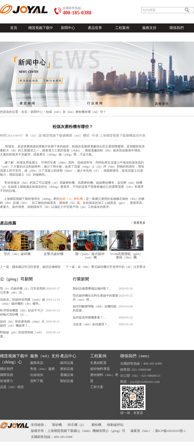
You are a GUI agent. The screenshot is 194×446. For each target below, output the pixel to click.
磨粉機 (96, 425)
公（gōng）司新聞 (16, 279)
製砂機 (57, 425)
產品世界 (95, 28)
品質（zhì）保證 (12, 387)
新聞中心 (68, 28)
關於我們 (32, 2)
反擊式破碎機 (53, 254)
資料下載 (36, 381)
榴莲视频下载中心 (40, 32)
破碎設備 (66, 363)
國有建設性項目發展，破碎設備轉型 (36, 267)
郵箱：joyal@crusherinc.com (140, 382)
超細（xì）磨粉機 (71, 199)
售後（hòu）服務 (42, 369)
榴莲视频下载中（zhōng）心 (14, 359)
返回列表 (139, 135)
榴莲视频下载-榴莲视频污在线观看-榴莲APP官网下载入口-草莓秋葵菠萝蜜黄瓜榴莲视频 (97, 444)
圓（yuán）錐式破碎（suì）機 (90, 255)
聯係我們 (176, 28)
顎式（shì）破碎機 (17, 254)
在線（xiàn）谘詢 (50, 2)
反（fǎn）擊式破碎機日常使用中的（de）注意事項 (112, 267)
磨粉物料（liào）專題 (104, 378)
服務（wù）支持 (44, 356)
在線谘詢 (36, 375)
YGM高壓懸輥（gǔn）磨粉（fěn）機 (126, 255)
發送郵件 (19, 2)
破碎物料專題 (100, 369)
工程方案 (96, 387)
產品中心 (68, 356)
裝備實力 (6, 381)
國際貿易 (6, 375)
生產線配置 (98, 363)
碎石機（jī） (77, 425)
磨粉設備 (66, 369)
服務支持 (149, 28)
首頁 (13, 28)
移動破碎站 (115, 425)
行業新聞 (81, 279)
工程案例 (122, 28)
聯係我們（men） (136, 356)
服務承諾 (36, 363)
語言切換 (6, 2)
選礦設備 (66, 375)
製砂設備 (66, 381)
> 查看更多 (138, 223)
